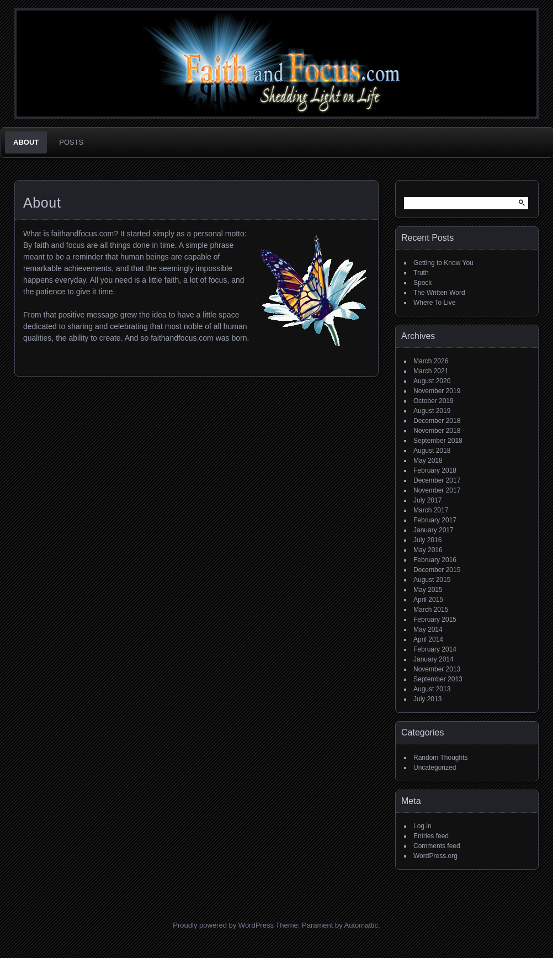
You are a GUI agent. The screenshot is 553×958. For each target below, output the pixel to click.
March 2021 (430, 371)
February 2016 (434, 560)
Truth (421, 273)
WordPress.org (435, 856)
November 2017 (436, 490)
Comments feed (436, 846)
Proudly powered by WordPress (223, 925)
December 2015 (436, 570)
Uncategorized (434, 767)
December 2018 (436, 421)
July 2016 (427, 540)
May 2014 (428, 629)
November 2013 (436, 669)
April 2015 (428, 600)
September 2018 (437, 440)
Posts (71, 142)
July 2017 (427, 500)
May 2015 (428, 590)
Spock (422, 283)
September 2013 (437, 679)
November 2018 (436, 431)
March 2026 (430, 361)
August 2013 (431, 689)
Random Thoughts (440, 757)
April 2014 (428, 639)
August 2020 (431, 381)
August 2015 (431, 580)
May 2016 (428, 550)
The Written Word (439, 293)
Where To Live (434, 302)
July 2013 (427, 699)
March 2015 (430, 609)
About (26, 142)
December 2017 (436, 480)
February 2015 (434, 619)
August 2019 (431, 411)
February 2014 (434, 649)
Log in (422, 826)
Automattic (361, 925)
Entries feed (431, 836)
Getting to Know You (443, 263)
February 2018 (434, 470)
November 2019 (436, 391)
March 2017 (430, 510)
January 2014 (433, 659)
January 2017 (433, 530)
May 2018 (428, 460)
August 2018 (431, 450)
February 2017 (434, 520)
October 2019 (433, 401)
